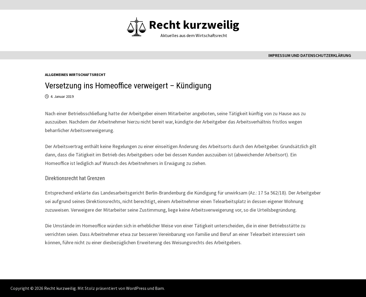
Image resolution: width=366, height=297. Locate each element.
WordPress (136, 288)
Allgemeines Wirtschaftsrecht (75, 74)
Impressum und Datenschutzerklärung (309, 55)
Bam (159, 288)
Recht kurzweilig (194, 24)
